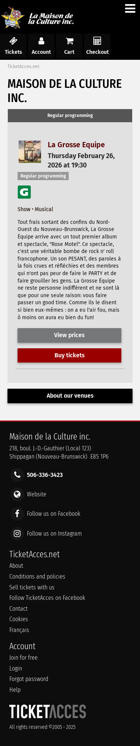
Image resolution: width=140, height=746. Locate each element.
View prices (69, 335)
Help (15, 689)
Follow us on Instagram (54, 533)
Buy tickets (70, 355)
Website (36, 494)
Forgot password (28, 678)
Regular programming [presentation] (70, 115)
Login (15, 668)
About (16, 565)
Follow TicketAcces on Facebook (47, 597)
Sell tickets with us (32, 587)
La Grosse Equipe (76, 145)
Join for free (23, 657)
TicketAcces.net (23, 66)
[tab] (70, 116)
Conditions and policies (37, 576)
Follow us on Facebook (53, 513)
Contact (18, 608)
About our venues (70, 395)
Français (19, 630)
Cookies (18, 619)
